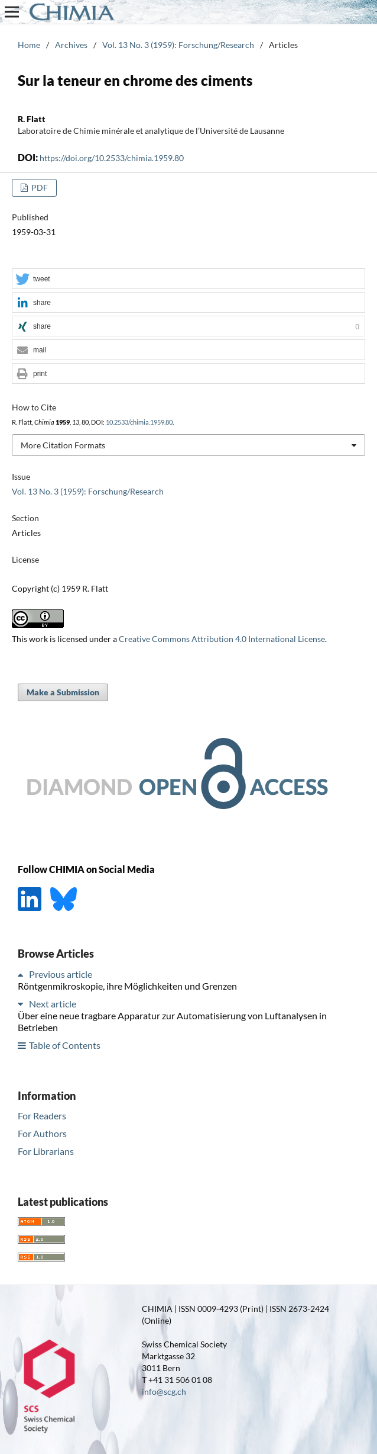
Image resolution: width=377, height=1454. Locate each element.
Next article (52, 1003)
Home (29, 45)
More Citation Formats (63, 445)
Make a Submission (63, 692)
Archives (71, 45)
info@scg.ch (164, 1391)
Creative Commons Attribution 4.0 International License (222, 639)
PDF (39, 187)
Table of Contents (64, 1045)
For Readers (42, 1115)
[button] (188, 279)
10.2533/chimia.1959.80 (139, 422)
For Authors (42, 1133)
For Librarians (46, 1151)
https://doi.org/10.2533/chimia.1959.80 (112, 158)
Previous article (60, 974)
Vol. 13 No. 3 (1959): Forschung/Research (178, 45)
